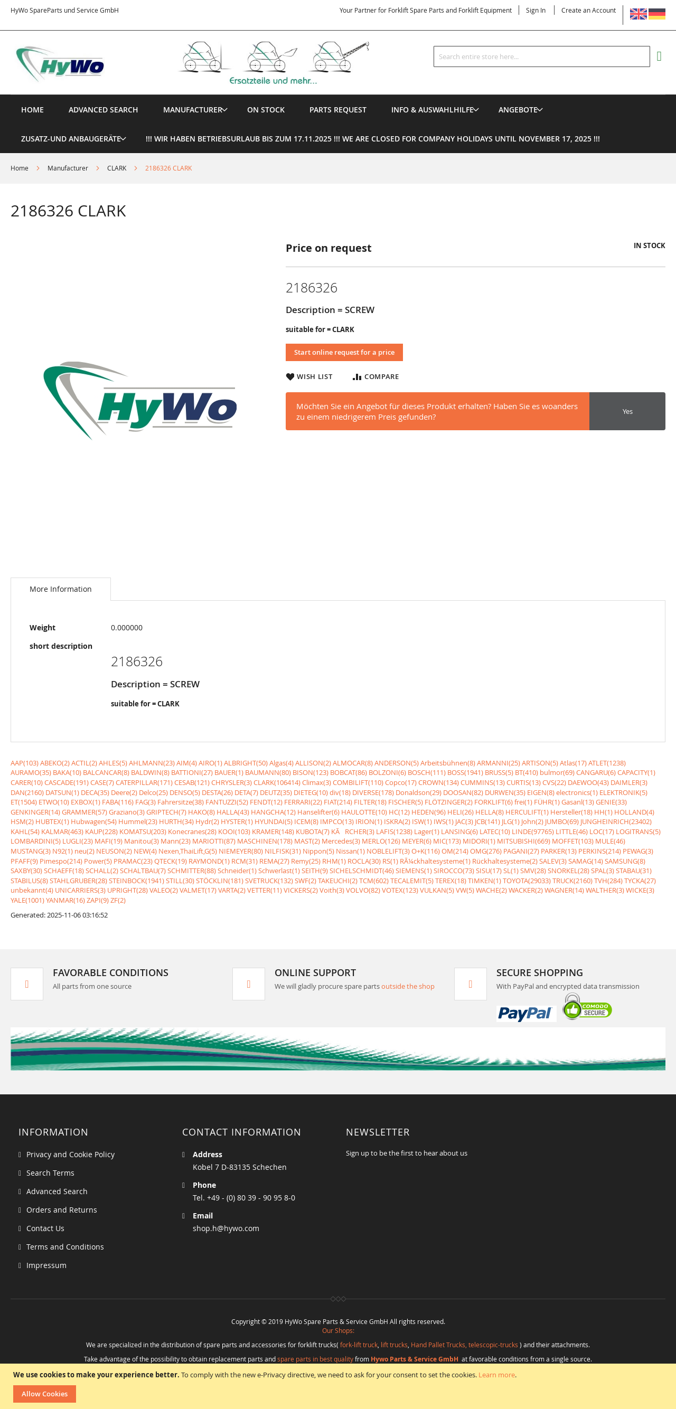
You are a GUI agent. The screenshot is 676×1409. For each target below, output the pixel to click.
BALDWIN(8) (150, 772)
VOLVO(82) (363, 890)
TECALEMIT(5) (412, 880)
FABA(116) (118, 802)
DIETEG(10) (311, 792)
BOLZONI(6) (387, 772)
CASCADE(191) (66, 782)
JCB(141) (487, 821)
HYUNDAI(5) (274, 821)
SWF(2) (305, 880)
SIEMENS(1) (414, 870)
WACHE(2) (491, 890)
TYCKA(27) (640, 880)
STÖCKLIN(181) (219, 880)
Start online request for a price (344, 352)
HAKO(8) (201, 812)
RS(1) (390, 861)
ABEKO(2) (55, 763)
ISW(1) (422, 821)
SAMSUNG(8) (625, 861)
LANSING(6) (459, 831)
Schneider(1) (237, 870)
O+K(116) (425, 851)
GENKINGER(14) (35, 812)
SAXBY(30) (26, 870)
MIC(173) (447, 841)
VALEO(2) (163, 890)
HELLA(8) (489, 812)
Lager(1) (426, 831)
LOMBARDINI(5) (36, 841)
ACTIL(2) (84, 763)
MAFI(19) (109, 841)
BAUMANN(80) (268, 772)
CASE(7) (102, 782)
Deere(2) (124, 792)
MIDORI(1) (479, 841)
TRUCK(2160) (572, 880)
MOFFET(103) (573, 841)
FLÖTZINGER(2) (449, 802)
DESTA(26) (217, 792)
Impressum (46, 1265)
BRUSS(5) (499, 772)
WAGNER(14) (564, 890)
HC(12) (399, 812)
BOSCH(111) (427, 772)
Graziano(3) (127, 812)
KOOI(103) (234, 831)
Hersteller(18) (571, 812)
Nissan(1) (350, 851)
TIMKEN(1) (484, 880)
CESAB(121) (192, 782)
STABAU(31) (634, 870)
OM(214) (455, 851)
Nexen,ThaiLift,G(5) (187, 851)
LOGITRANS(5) (638, 831)
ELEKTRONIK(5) (623, 792)
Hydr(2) (207, 821)
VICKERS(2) (301, 890)
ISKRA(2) (397, 821)
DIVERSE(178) (373, 792)
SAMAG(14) (585, 861)
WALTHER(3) (605, 890)
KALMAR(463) (62, 831)
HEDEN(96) (428, 812)
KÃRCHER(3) (352, 831)
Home (20, 168)
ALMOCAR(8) (353, 763)
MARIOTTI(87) (214, 841)
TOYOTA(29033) (527, 880)
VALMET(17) (198, 890)
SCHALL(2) (102, 870)
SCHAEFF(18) (64, 870)
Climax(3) (316, 782)
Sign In (536, 10)
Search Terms (50, 1173)
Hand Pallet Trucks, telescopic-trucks (464, 1344)
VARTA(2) (232, 890)
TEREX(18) (450, 880)
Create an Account (588, 10)
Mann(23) (176, 841)
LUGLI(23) (77, 841)
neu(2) (84, 851)
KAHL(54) (25, 831)
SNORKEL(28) (568, 870)
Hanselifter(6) (318, 812)
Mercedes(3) (341, 841)
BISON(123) (310, 772)
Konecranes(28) (192, 831)
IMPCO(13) (337, 821)
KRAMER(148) (273, 831)
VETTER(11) (264, 890)
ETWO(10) (54, 802)
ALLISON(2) (313, 763)
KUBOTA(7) (313, 831)
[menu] (338, 94)
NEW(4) (145, 851)
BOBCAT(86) (348, 772)
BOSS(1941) (465, 772)
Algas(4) (281, 763)
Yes (628, 411)
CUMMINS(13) (483, 782)
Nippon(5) (318, 851)
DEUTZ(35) (276, 792)
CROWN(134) (438, 782)
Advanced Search (57, 1191)
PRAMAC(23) (133, 861)
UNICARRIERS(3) (80, 890)
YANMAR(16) (65, 900)
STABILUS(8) (29, 880)
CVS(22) (554, 782)
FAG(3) (145, 802)
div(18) (340, 792)
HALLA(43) (233, 812)
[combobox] (542, 56)
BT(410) (526, 772)
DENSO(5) (185, 792)
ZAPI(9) (98, 900)
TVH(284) (608, 880)
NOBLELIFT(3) (388, 851)
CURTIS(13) (523, 782)
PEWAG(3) (638, 851)
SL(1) (511, 870)
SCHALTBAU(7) (143, 870)
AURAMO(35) (31, 772)
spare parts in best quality (315, 1359)
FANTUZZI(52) (226, 802)
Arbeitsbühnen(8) (447, 763)
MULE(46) (610, 841)
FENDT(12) (266, 802)
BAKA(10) (67, 772)
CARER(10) (27, 782)
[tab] (61, 589)
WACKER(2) (526, 890)
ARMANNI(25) (498, 763)
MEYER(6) (416, 841)
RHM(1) (334, 861)
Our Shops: (338, 1330)
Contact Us (45, 1228)
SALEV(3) (553, 861)
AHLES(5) (113, 763)
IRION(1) (368, 821)
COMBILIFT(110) (358, 782)
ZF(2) (118, 900)
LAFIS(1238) (394, 831)
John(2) (532, 821)
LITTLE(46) (572, 831)
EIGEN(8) (541, 792)
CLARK (116, 168)
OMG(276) (486, 851)
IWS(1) (444, 821)
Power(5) (98, 861)
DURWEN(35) (505, 792)
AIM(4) (186, 763)
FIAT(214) (338, 802)
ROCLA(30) (364, 861)
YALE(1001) (27, 900)
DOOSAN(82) (463, 792)
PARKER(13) (559, 851)
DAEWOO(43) (588, 782)
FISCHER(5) (405, 802)
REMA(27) (274, 861)
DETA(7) (246, 792)
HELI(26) (460, 812)
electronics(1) (577, 792)
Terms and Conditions (65, 1247)
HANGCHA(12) (273, 812)
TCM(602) (374, 880)
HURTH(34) (176, 821)
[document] (339, 1386)
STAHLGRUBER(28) (78, 880)
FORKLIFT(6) (493, 802)
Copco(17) (401, 782)
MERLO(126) (381, 841)
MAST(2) (307, 841)
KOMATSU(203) (142, 831)
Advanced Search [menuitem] (103, 110)
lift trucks (394, 1344)
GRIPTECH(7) (166, 812)
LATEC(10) (495, 831)
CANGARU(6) (596, 772)
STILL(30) (180, 880)
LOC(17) (601, 831)
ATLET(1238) (607, 763)
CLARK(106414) (277, 782)
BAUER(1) (228, 772)
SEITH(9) (315, 870)
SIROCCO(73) (454, 870)
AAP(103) (25, 763)
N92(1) (62, 851)
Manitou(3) (141, 841)
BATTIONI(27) (192, 772)
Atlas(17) (573, 763)
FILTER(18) (370, 802)
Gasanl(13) (577, 802)
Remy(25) (306, 861)
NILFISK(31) (283, 851)
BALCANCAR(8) (106, 772)
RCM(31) (244, 861)
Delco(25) (153, 792)
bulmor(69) (557, 772)
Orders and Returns (61, 1210)
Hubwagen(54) (94, 821)
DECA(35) (95, 792)
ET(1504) (24, 802)
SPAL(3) (602, 870)
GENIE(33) (611, 802)
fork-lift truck (359, 1344)
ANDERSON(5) (396, 763)
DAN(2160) (27, 792)
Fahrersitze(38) (180, 802)
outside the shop (408, 986)
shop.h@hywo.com (226, 1228)
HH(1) (603, 812)
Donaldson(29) (419, 792)
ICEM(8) (306, 821)
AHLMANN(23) (152, 763)
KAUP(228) (101, 831)
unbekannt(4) (32, 890)
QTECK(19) (170, 861)
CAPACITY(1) (636, 772)
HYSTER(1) (237, 821)
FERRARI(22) (303, 802)
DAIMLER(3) (629, 782)
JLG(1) (511, 821)
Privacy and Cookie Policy (70, 1154)
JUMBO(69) (562, 821)
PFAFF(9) (24, 861)
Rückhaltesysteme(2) (505, 861)
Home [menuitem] (32, 110)
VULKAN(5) (437, 890)
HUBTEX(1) (52, 821)
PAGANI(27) (521, 851)
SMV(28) (533, 870)
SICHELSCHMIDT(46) (362, 870)
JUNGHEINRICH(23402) (616, 821)
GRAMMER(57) (84, 812)
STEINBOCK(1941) (136, 880)
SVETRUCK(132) (269, 880)
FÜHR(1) (547, 802)
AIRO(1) (210, 763)
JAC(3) (464, 821)
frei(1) (523, 802)
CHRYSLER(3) (231, 782)
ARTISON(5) (540, 763)
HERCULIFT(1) (527, 812)
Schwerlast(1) (279, 870)
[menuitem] (193, 109)
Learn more (496, 1374)
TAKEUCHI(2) (338, 880)
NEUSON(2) (114, 851)
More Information (61, 589)
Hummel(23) (137, 821)
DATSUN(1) (62, 792)
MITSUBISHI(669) (523, 841)
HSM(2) (22, 821)
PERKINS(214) (599, 851)
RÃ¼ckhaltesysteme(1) (435, 861)
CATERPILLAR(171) (144, 782)
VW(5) (465, 890)
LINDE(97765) (533, 831)
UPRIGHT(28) (127, 890)
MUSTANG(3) (31, 851)
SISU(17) (489, 870)
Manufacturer (68, 168)
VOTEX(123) (400, 890)
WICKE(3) (640, 890)
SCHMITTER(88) (191, 870)
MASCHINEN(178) (265, 841)
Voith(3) (332, 890)
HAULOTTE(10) (364, 812)
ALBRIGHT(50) (246, 763)
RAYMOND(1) (209, 861)
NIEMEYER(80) (241, 851)
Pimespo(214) (61, 861)
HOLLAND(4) (634, 812)
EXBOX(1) (85, 802)
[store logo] (207, 62)
